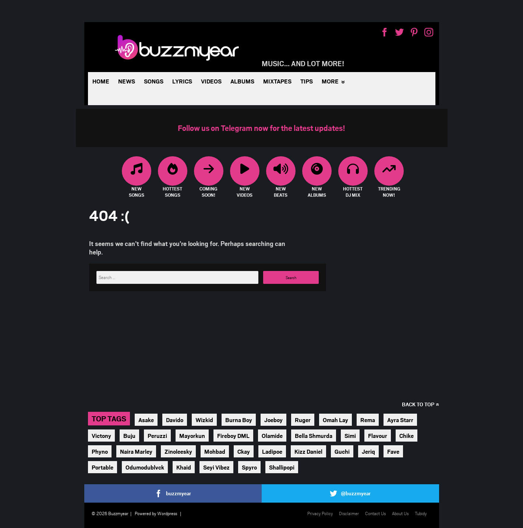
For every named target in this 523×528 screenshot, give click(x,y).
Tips (306, 81)
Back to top (418, 404)
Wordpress (167, 513)
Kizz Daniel (308, 451)
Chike (406, 435)
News (126, 81)
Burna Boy (238, 420)
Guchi (342, 451)
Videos (211, 81)
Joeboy (273, 420)
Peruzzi (157, 435)
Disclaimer (349, 513)
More (330, 81)
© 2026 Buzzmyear (110, 513)
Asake (146, 420)
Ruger (303, 420)
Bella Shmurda (313, 435)
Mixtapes (277, 81)
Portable (102, 467)
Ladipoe (272, 451)
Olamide (272, 435)
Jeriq (368, 451)
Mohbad (214, 451)
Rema (367, 420)
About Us (400, 513)
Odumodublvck (145, 467)
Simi (350, 435)
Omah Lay (335, 420)
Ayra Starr (400, 420)
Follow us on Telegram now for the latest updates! (261, 127)
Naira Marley (136, 451)
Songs (153, 81)
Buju (129, 435)
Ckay (243, 451)
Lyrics (182, 81)
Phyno (100, 451)
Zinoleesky (178, 451)
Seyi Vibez (216, 467)
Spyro (249, 467)
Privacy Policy (320, 513)
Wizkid (204, 420)
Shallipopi (281, 467)
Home (100, 81)
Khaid (183, 467)
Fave (393, 451)
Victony (101, 435)
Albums (242, 81)
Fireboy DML (233, 435)
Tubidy (421, 513)
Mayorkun (192, 435)
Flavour (377, 435)
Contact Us (375, 513)
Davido (174, 420)
